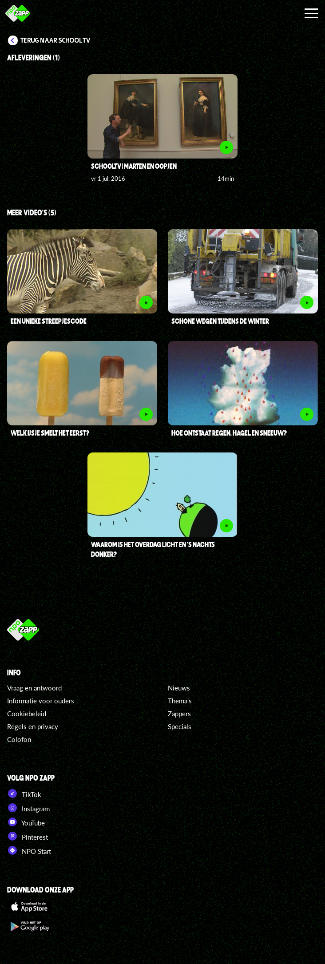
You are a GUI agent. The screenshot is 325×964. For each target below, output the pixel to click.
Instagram (28, 807)
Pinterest (27, 836)
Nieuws (179, 688)
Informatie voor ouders (40, 701)
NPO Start (29, 850)
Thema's (180, 701)
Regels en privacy (32, 726)
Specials (179, 726)
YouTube (26, 822)
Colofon (19, 739)
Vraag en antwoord (34, 688)
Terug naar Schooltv (55, 40)
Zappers (179, 714)
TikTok (24, 793)
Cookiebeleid (26, 714)
